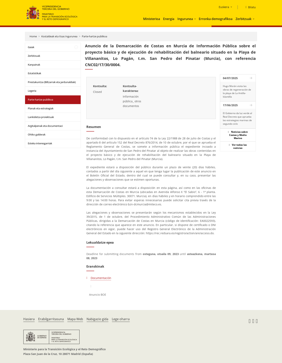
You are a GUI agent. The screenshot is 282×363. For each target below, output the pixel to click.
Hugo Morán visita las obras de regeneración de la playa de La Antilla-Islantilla (237, 91)
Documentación (101, 278)
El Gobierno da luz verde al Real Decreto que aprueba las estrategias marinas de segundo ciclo (237, 118)
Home (33, 36)
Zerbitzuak (243, 19)
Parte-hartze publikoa (94, 36)
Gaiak (31, 47)
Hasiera (29, 319)
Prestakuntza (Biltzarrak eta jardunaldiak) (52, 82)
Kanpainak (34, 64)
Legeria (32, 90)
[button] (195, 19)
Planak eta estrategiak (40, 108)
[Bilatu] (249, 7)
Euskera (224, 7)
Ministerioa (151, 19)
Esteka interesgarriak (40, 143)
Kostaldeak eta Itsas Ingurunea (59, 36)
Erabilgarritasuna (51, 319)
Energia (168, 19)
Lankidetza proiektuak (41, 117)
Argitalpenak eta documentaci (45, 126)
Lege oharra (121, 319)
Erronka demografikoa (215, 19)
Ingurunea (185, 19)
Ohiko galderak (36, 134)
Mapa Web (75, 319)
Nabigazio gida (97, 319)
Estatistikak (34, 73)
